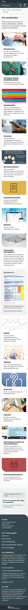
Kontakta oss (5, 535)
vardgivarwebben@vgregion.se (14, 570)
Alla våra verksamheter (8, 547)
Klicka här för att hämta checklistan (13, 311)
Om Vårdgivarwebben (7, 567)
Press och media (6, 538)
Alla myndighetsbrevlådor (8, 541)
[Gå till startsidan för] (6, 5)
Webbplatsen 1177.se (7, 582)
